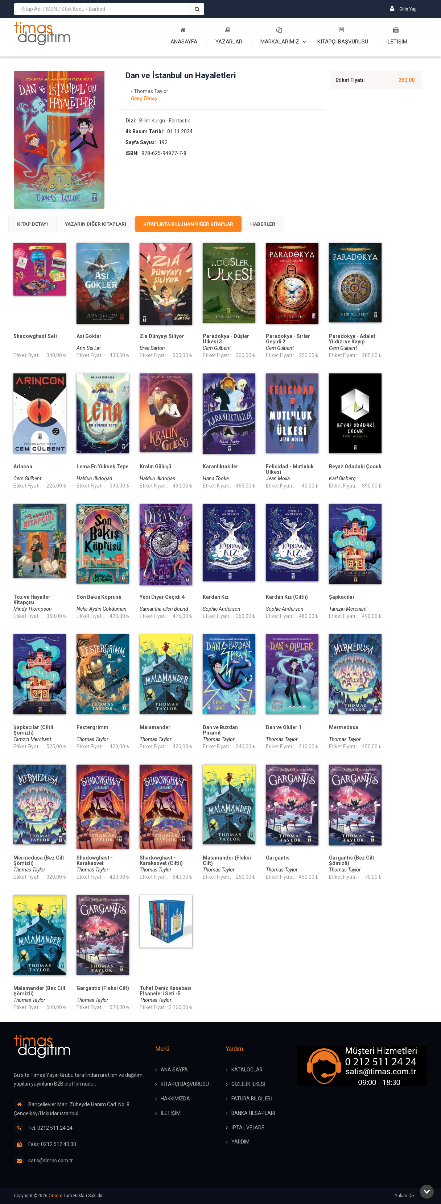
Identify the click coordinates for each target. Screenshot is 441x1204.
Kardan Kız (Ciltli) (287, 597)
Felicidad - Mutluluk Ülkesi (290, 469)
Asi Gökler (89, 336)
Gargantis (278, 858)
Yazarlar (228, 36)
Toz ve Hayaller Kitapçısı (31, 600)
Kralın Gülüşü (155, 467)
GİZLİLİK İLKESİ (248, 1085)
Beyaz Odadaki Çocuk (355, 467)
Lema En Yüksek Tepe (102, 467)
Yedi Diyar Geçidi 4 (162, 597)
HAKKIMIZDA (175, 1099)
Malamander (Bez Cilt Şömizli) (39, 991)
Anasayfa (183, 36)
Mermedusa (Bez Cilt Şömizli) (38, 861)
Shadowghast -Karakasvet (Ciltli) (161, 861)
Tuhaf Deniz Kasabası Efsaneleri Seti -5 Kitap (165, 994)
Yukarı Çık (411, 1195)
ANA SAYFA (174, 1070)
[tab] (34, 224)
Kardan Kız (216, 597)
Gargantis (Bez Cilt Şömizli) (351, 861)
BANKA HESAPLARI (253, 1114)
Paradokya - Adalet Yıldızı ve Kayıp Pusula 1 (352, 342)
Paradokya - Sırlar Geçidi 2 (288, 339)
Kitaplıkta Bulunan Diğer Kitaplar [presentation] (199, 224)
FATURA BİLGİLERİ (252, 1099)
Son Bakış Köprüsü (99, 597)
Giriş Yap (403, 8)
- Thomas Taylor (149, 92)
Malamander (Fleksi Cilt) (227, 861)
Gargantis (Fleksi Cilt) (103, 988)
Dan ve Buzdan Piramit (220, 730)
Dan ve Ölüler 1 (283, 728)
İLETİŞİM (396, 36)
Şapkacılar (342, 597)
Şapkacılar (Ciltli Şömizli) (33, 730)
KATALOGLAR (247, 1070)
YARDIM (240, 1143)
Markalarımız (279, 36)
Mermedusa (343, 728)
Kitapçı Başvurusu (342, 36)
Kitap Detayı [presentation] (34, 224)
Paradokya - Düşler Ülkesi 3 (226, 339)
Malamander (155, 728)
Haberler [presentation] (278, 224)
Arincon (22, 467)
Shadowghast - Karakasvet (95, 861)
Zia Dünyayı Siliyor (162, 336)
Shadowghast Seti (35, 336)
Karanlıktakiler (220, 467)
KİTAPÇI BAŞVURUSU (185, 1085)
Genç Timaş (144, 99)
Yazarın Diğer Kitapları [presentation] (101, 224)
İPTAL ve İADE (248, 1128)
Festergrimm (92, 728)
